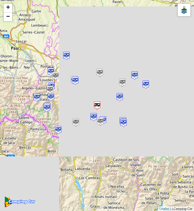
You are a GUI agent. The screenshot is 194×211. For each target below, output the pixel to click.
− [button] (8, 17)
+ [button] (8, 8)
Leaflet (164, 208)
